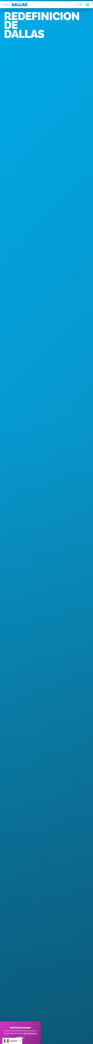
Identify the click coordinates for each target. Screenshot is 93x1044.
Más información (30, 1033)
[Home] (15, 4)
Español (10, 1040)
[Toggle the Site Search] (82, 4)
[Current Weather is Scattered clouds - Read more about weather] (77, 5)
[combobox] (12, 1041)
